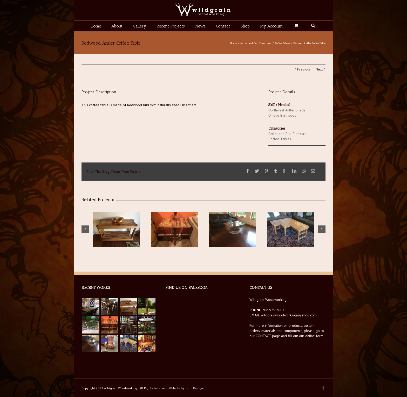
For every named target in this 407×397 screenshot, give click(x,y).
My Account (271, 26)
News (200, 26)
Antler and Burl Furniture (255, 43)
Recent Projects (171, 26)
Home (96, 26)
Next (319, 69)
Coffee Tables (282, 43)
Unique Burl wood (282, 115)
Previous (304, 69)
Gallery (139, 26)
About (117, 26)
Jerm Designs (195, 388)
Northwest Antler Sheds (286, 110)
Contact (223, 26)
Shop (245, 26)
